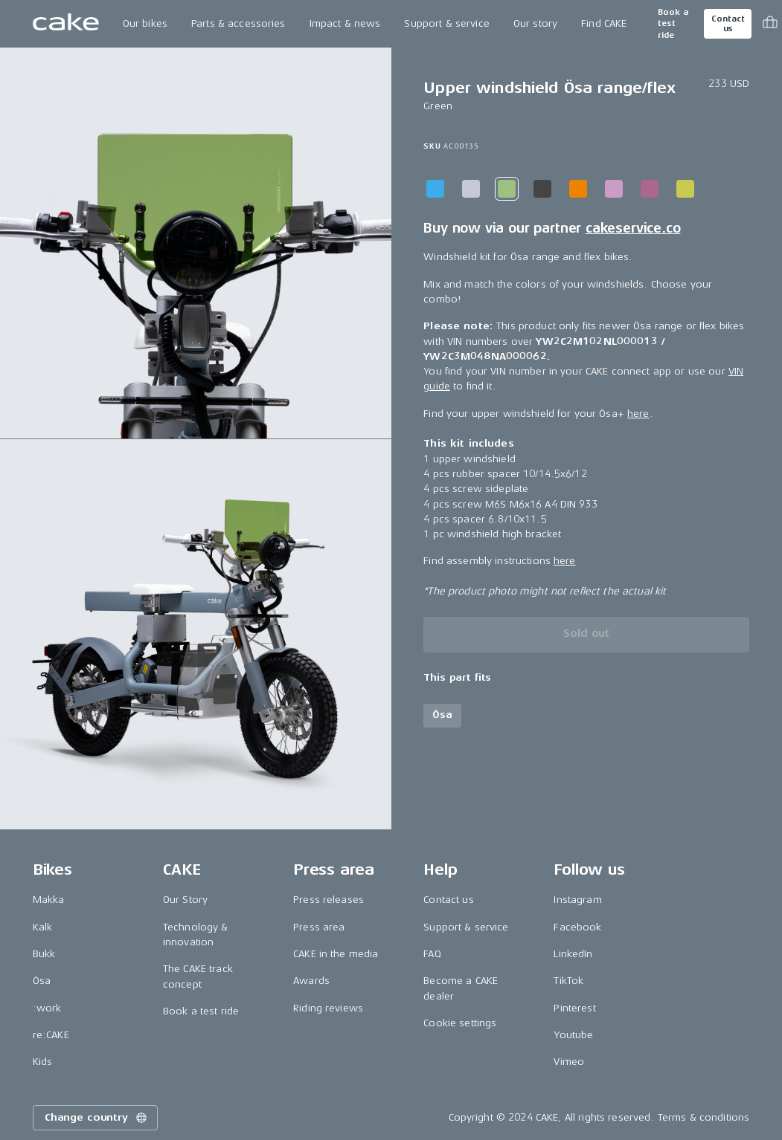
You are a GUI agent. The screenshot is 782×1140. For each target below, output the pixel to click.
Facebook (577, 927)
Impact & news (345, 23)
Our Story (185, 899)
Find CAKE (603, 23)
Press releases (328, 899)
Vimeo (569, 1061)
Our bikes (145, 23)
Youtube (573, 1034)
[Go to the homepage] (66, 23)
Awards (311, 980)
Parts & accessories (238, 23)
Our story (535, 23)
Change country (97, 1117)
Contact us (727, 23)
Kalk (43, 927)
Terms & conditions (704, 1117)
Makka (49, 899)
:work (47, 1008)
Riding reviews (328, 1008)
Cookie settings (459, 1023)
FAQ (431, 953)
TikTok (568, 980)
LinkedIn (573, 953)
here (638, 413)
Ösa (42, 980)
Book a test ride (673, 23)
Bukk (44, 953)
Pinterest (574, 1008)
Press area (318, 927)
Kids (43, 1061)
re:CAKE (51, 1034)
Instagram (577, 899)
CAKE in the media (335, 953)
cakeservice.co (633, 228)
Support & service (446, 23)
